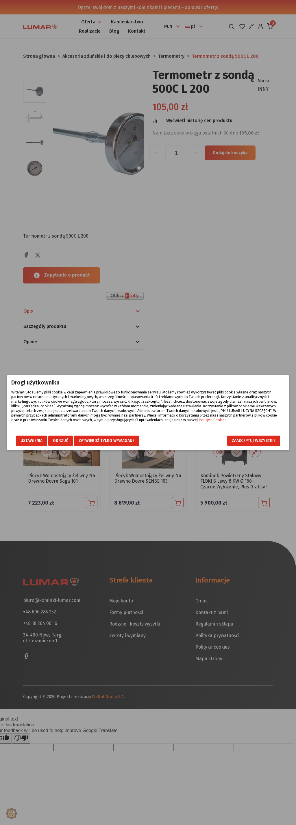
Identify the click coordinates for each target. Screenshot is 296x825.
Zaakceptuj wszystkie (253, 440)
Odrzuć (60, 440)
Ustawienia (31, 440)
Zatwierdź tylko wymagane (106, 440)
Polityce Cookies (213, 420)
